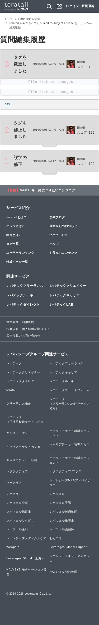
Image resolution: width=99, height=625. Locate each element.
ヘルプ (54, 243)
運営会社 (12, 322)
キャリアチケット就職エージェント (70, 433)
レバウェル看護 (60, 502)
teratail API (58, 235)
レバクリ (12, 493)
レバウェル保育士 (18, 511)
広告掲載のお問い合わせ (23, 335)
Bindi (81, 61)
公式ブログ (57, 217)
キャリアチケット (18, 432)
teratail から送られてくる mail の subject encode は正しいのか (51, 23)
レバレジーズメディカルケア (26, 538)
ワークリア (14, 482)
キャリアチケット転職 (21, 460)
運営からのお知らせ (63, 226)
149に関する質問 (29, 18)
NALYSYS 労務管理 (63, 571)
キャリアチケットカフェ (23, 446)
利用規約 (28, 322)
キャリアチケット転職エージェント (70, 460)
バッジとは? (15, 226)
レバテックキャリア (65, 295)
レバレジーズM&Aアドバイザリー (70, 483)
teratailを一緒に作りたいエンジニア (47, 190)
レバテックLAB (61, 304)
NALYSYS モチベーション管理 (26, 572)
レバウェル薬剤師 (62, 529)
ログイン (72, 6)
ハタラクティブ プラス (66, 471)
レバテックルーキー (21, 295)
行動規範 (12, 328)
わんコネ (56, 538)
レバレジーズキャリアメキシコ (70, 558)
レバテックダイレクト (23, 304)
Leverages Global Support (69, 547)
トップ (8, 18)
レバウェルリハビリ (20, 520)
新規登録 (88, 6)
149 (7, 104)
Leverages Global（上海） (25, 558)
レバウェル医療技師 (63, 511)
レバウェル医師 (17, 529)
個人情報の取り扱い (36, 328)
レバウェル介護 (17, 502)
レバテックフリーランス (24, 286)
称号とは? (13, 235)
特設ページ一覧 (17, 261)
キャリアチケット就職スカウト (70, 447)
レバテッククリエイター (68, 286)
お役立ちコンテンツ (63, 252)
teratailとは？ (16, 217)
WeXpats (12, 547)
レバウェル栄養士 (62, 520)
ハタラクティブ (17, 471)
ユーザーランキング (20, 252)
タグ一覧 (12, 243)
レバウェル (57, 493)
